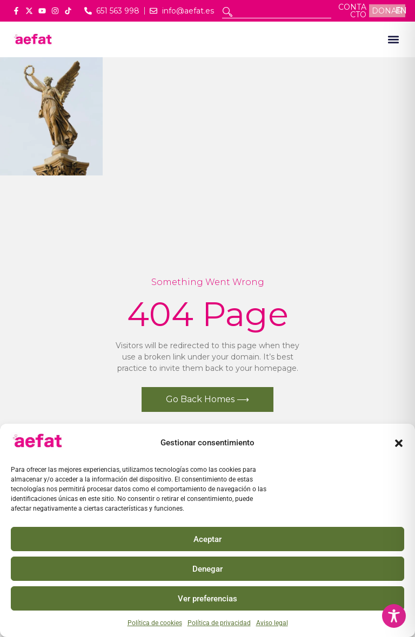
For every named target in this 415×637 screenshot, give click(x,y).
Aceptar (207, 539)
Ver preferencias (207, 599)
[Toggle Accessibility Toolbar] (394, 616)
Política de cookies (155, 623)
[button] (398, 443)
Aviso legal (272, 623)
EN (401, 10)
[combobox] (276, 11)
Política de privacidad (219, 623)
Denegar (207, 569)
